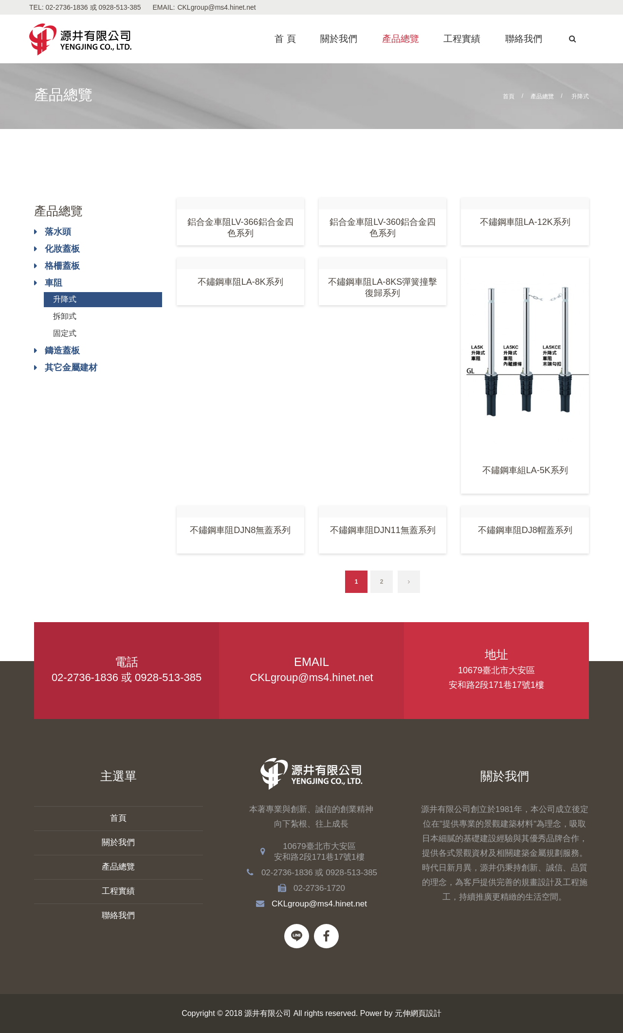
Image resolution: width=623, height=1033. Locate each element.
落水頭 (58, 232)
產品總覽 (400, 39)
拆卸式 (64, 316)
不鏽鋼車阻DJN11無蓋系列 (383, 530)
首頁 (508, 96)
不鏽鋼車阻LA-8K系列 (240, 282)
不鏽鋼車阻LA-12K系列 (525, 222)
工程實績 (461, 39)
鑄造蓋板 (62, 350)
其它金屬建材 (71, 367)
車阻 (53, 283)
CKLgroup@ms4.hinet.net (216, 7)
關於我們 (338, 39)
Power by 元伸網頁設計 (400, 1013)
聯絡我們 (523, 39)
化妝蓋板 (62, 249)
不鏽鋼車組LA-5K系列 (525, 470)
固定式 (64, 333)
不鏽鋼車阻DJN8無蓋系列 (240, 530)
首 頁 (285, 39)
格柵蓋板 (62, 266)
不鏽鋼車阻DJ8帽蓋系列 (525, 530)
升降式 (64, 299)
